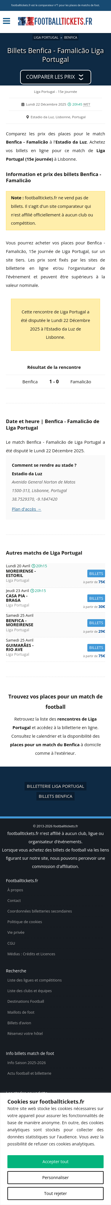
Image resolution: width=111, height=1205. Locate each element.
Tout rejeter (55, 1193)
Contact (14, 900)
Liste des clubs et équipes (29, 990)
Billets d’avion (19, 1022)
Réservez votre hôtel (25, 1033)
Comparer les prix (50, 76)
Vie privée (16, 932)
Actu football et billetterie (29, 1073)
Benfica (70, 37)
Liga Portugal (46, 37)
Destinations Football (25, 1001)
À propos (15, 889)
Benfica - (55, 623)
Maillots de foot (20, 1012)
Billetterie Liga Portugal (55, 786)
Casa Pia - (55, 598)
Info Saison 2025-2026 (26, 1062)
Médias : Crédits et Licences (31, 953)
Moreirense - (55, 573)
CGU (11, 943)
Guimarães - (55, 647)
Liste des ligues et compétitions (34, 980)
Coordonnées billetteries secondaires (39, 911)
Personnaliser (55, 1177)
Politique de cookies (24, 921)
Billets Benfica (56, 796)
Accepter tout (56, 1161)
